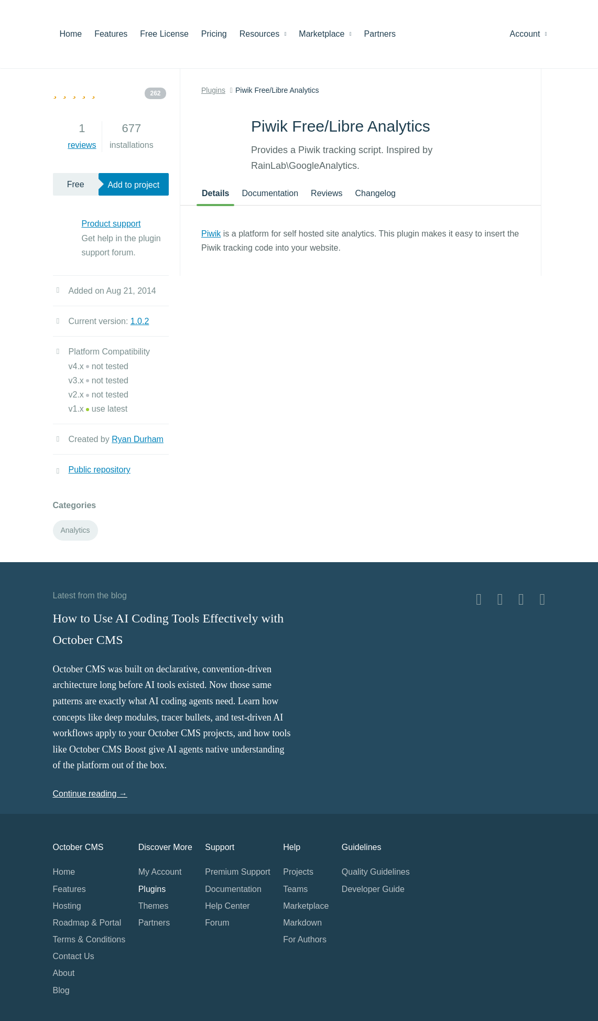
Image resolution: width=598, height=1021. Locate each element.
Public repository (100, 469)
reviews (82, 145)
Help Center (227, 905)
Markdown (302, 922)
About (64, 973)
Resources (263, 33)
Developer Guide (373, 889)
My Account (160, 871)
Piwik (211, 233)
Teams (295, 889)
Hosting (67, 905)
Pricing (214, 33)
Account (528, 33)
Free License (164, 33)
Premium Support (237, 871)
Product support (111, 223)
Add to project (133, 184)
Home (71, 33)
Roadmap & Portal (87, 922)
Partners (380, 33)
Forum (217, 922)
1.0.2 (140, 321)
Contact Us (73, 956)
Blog (61, 990)
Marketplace (325, 33)
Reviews (326, 193)
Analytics (75, 530)
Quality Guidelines (376, 871)
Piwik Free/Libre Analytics (277, 90)
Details (215, 193)
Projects (298, 871)
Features (110, 33)
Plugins (213, 90)
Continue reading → (90, 793)
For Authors (305, 939)
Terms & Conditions (89, 939)
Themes (153, 905)
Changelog (375, 193)
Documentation (270, 193)
